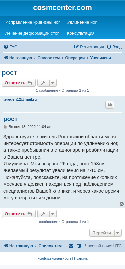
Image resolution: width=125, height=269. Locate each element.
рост (9, 72)
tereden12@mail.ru (20, 99)
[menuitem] (10, 47)
